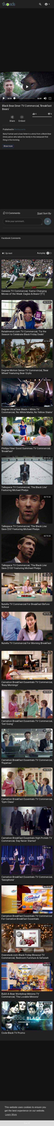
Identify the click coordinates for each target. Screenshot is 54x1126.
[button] (47, 4)
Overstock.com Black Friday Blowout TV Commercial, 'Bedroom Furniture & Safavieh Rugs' (25, 958)
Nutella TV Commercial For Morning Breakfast (26, 643)
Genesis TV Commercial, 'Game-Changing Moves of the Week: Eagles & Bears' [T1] (24, 292)
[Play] (3, 98)
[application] (27, 87)
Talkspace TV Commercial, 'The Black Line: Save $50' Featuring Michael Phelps (24, 528)
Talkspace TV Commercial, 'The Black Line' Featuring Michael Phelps (24, 489)
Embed (22, 118)
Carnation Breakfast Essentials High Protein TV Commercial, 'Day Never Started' (26, 839)
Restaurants (19, 129)
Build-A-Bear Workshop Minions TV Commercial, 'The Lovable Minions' (20, 995)
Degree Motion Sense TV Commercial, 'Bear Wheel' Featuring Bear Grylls (24, 372)
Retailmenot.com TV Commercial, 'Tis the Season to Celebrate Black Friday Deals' (23, 333)
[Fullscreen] (50, 98)
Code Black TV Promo (13, 1032)
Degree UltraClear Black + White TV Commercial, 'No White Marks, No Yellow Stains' (27, 411)
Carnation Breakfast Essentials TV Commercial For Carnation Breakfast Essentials (26, 917)
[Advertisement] (27, 41)
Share (12, 118)
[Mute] (45, 98)
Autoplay (41, 253)
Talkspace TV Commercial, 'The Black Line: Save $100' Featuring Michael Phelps (24, 567)
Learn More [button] (11, 1114)
